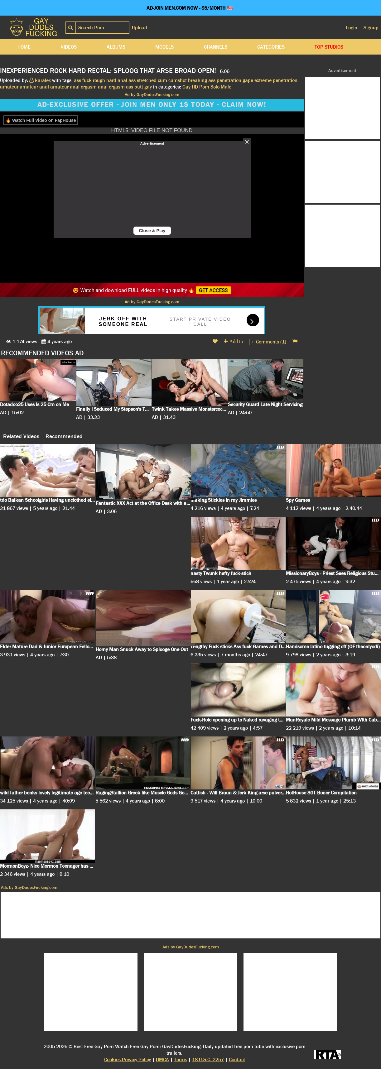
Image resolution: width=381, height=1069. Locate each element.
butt (138, 87)
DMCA (162, 1059)
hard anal (116, 80)
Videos (69, 47)
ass (129, 87)
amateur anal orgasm (73, 87)
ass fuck (83, 80)
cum (162, 80)
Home (24, 47)
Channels (215, 47)
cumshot (177, 80)
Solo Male (220, 87)
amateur (9, 87)
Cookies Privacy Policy (127, 1059)
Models (164, 47)
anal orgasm (111, 87)
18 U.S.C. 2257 (208, 1059)
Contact (237, 1059)
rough (99, 80)
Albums (116, 47)
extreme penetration (275, 80)
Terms (180, 1059)
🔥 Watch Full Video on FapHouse (41, 120)
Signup (371, 27)
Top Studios (329, 47)
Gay (186, 87)
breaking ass (201, 80)
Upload (139, 27)
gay (148, 87)
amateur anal (34, 87)
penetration (229, 80)
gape (248, 80)
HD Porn (200, 87)
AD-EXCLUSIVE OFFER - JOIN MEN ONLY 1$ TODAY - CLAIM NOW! (151, 104)
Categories (271, 47)
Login (351, 27)
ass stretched (142, 80)
